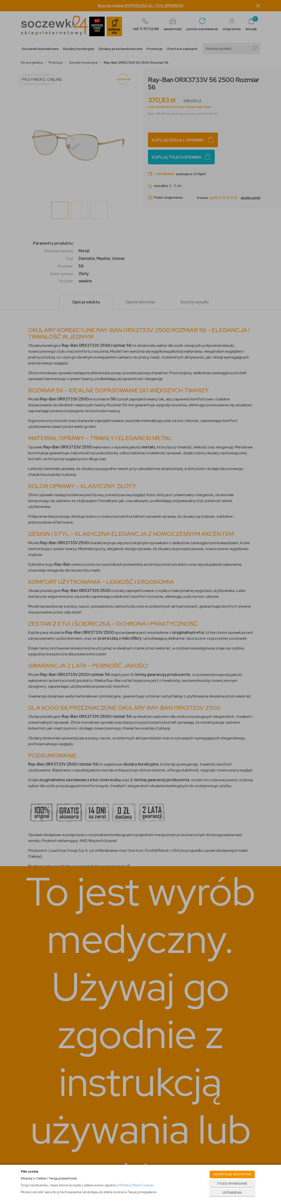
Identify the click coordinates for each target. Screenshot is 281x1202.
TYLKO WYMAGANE (232, 1183)
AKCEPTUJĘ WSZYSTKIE (232, 1174)
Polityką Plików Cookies (136, 1185)
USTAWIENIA (232, 1192)
